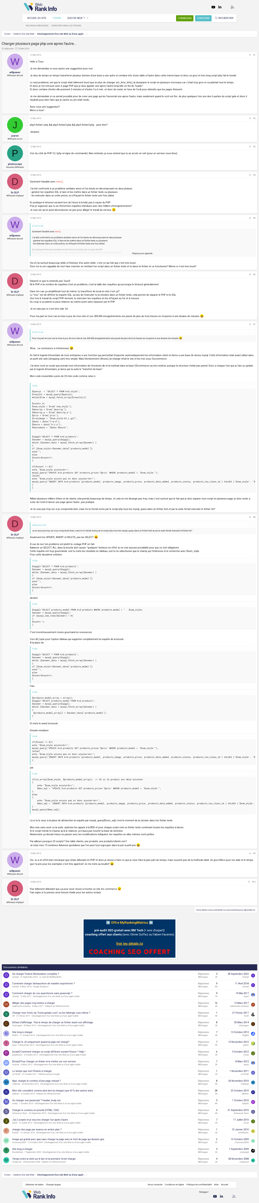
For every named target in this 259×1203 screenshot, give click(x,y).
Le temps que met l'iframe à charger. (54, 1084)
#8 (232, 531)
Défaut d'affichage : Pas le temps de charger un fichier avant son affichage (74, 1036)
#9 (232, 867)
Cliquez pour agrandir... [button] (143, 260)
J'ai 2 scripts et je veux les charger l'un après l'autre (62, 1133)
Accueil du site (38, 18)
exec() (81, 188)
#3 (232, 153)
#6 (232, 281)
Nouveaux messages (38, 25)
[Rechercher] (222, 18)
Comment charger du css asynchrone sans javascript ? (64, 1007)
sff (35, 1030)
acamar (37, 1078)
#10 (231, 896)
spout (224, 1010)
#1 (232, 55)
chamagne (39, 1039)
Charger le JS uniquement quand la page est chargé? (63, 1055)
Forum (58, 18)
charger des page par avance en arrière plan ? (59, 1143)
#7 (232, 331)
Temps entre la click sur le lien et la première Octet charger (66, 1172)
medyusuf (39, 1176)
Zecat (224, 1069)
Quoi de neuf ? (77, 18)
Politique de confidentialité (197, 1198)
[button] (89, 18)
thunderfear (39, 1166)
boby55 (223, 1117)
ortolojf (37, 991)
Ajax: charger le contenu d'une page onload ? (58, 1094)
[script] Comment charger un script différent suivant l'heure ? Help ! (70, 1065)
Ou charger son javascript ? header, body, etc (58, 1114)
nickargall (222, 1166)
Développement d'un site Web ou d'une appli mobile (78, 1010)
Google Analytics (63, 1000)
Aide (214, 1198)
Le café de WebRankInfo (72, 991)
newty (37, 1117)
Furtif (224, 1030)
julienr (224, 1059)
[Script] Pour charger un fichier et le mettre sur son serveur (66, 1075)
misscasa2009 (41, 1156)
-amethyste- (221, 1146)
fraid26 (37, 1146)
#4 (232, 182)
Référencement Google (71, 1088)
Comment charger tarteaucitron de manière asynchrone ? (65, 997)
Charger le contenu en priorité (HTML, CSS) (57, 1124)
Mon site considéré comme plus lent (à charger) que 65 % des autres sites (74, 1104)
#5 (232, 225)
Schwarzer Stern (41, 1127)
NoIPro (37, 1049)
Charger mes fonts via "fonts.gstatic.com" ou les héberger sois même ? (73, 1026)
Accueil (222, 1198)
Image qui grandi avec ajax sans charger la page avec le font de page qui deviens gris (80, 1153)
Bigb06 (223, 1049)
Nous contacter (153, 1198)
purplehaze (39, 1069)
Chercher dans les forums (68, 25)
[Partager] (228, 55)
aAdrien (37, 1107)
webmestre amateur (43, 1020)
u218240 (38, 1088)
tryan (36, 1059)
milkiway (38, 1098)
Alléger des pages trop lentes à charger (55, 1016)
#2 (232, 125)
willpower (31, 48)
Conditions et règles (172, 1198)
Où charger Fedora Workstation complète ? (57, 987)
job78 (36, 1137)
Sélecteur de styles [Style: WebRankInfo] (36, 1198)
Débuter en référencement (79, 1020)
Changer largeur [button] (55, 1198)
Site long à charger (44, 1046)
